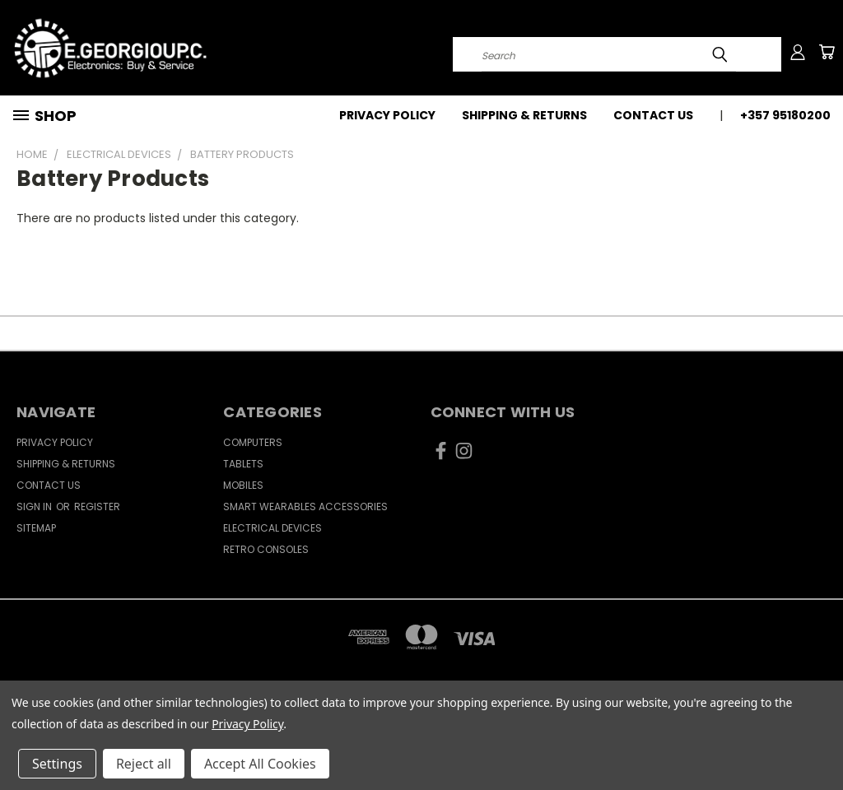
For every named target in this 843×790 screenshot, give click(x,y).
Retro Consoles (266, 549)
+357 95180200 (785, 115)
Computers (252, 442)
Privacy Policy (387, 115)
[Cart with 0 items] (826, 52)
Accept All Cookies (260, 764)
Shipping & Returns (524, 115)
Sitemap (36, 528)
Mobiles (243, 485)
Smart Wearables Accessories (305, 507)
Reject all (143, 764)
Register (97, 507)
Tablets (243, 464)
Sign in (35, 507)
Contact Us (653, 115)
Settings (57, 764)
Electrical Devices (272, 528)
